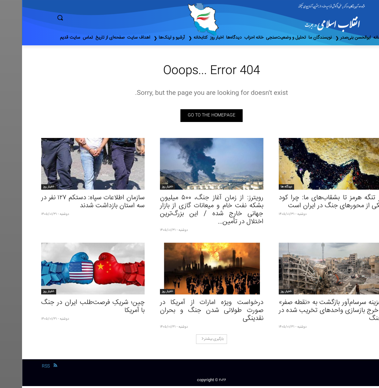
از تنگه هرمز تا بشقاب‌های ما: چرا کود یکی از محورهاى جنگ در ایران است (308, 203)
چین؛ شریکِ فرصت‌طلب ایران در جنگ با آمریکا (71, 308)
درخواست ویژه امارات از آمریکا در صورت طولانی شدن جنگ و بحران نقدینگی (189, 312)
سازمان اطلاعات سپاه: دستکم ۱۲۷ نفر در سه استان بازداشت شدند (71, 203)
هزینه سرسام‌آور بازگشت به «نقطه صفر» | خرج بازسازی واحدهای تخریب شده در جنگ (308, 312)
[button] (87, 17)
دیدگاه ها (264, 188)
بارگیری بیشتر (190, 341)
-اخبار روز (145, 188)
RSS (24, 368)
